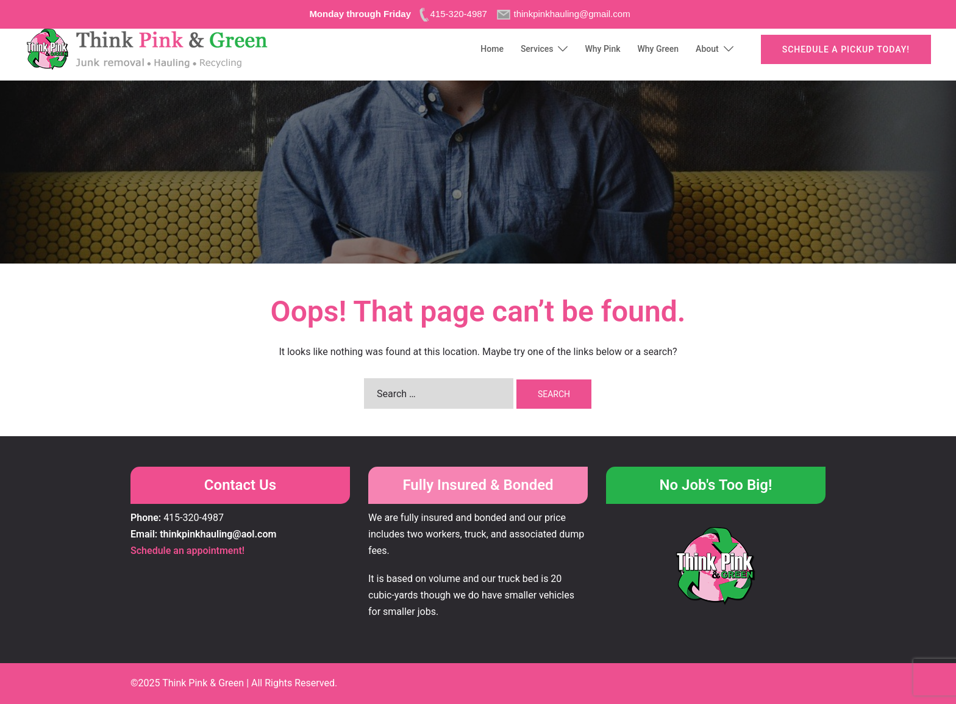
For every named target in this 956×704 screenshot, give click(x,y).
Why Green (658, 49)
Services (537, 49)
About (707, 49)
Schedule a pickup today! (846, 49)
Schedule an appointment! (187, 550)
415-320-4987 (193, 517)
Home (492, 49)
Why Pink (602, 49)
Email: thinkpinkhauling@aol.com (203, 534)
